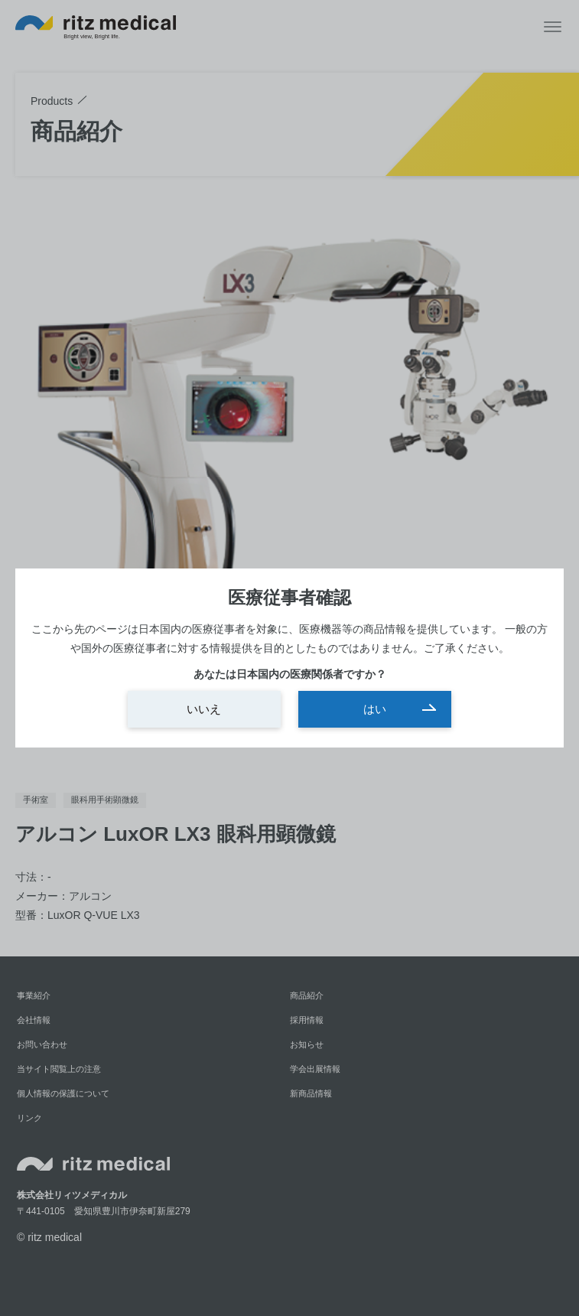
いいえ (204, 708)
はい (374, 708)
